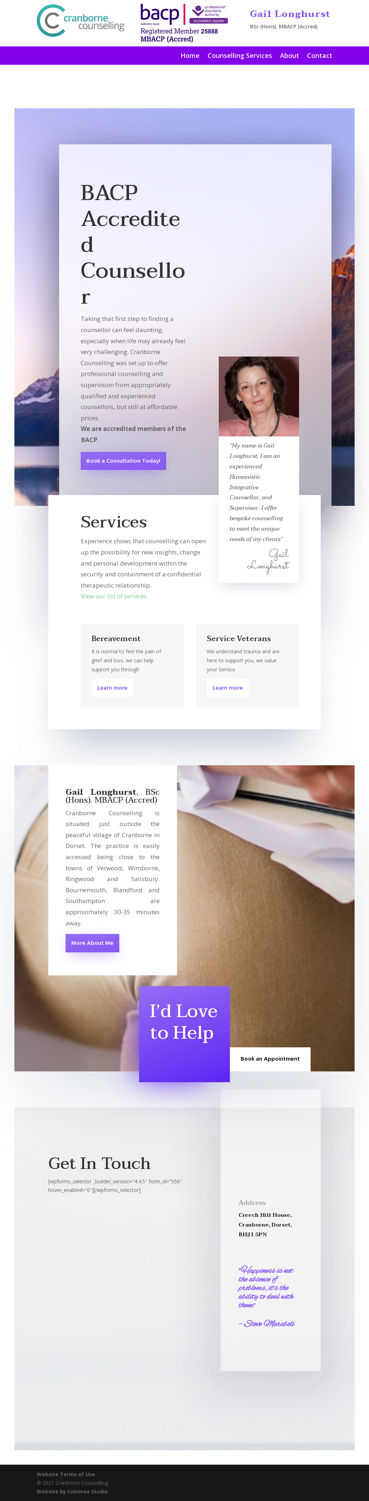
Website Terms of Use (66, 1474)
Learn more (112, 688)
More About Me (92, 943)
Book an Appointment (270, 1059)
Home (190, 56)
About (289, 56)
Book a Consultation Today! (123, 461)
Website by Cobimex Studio (72, 1491)
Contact (319, 56)
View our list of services (114, 596)
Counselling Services (240, 56)
